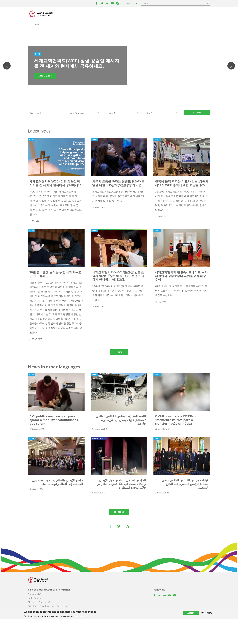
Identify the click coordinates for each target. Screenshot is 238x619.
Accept (190, 613)
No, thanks (206, 613)
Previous (7, 66)
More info (78, 616)
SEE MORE (119, 352)
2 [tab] (115, 92)
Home (29, 24)
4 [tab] (122, 92)
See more (119, 512)
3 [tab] (119, 92)
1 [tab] (112, 92)
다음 (231, 66)
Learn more (45, 76)
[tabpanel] (119, 66)
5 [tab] (125, 92)
